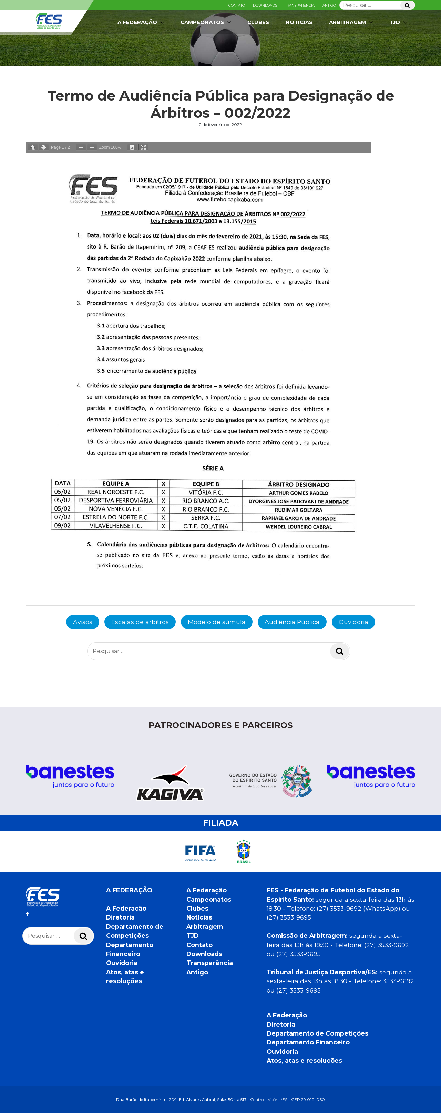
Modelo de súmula (217, 622)
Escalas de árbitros (140, 622)
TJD (399, 22)
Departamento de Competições (317, 1033)
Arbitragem (352, 22)
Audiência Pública (292, 622)
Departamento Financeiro (308, 1042)
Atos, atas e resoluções (304, 1060)
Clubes (258, 22)
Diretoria (120, 917)
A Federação (141, 22)
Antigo (329, 5)
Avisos (82, 622)
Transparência (300, 5)
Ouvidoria (353, 622)
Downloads (265, 5)
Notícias (299, 22)
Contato (236, 5)
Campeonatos (207, 22)
